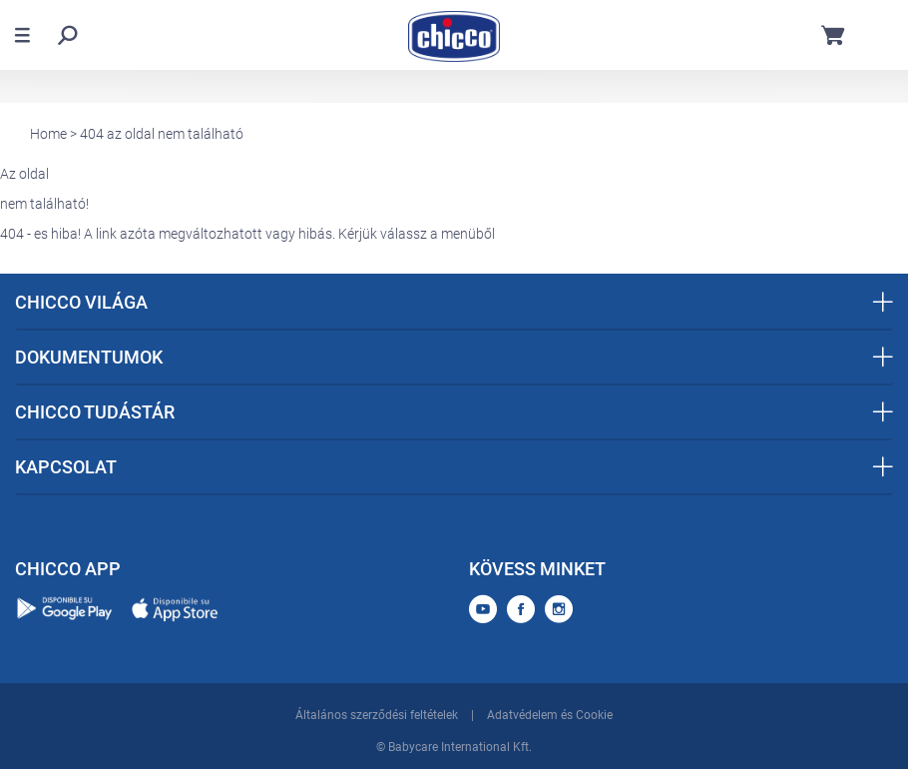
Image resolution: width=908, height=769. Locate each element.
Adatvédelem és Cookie (550, 715)
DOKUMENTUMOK (454, 357)
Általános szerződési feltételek (376, 715)
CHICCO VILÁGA (454, 302)
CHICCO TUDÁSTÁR (454, 411)
